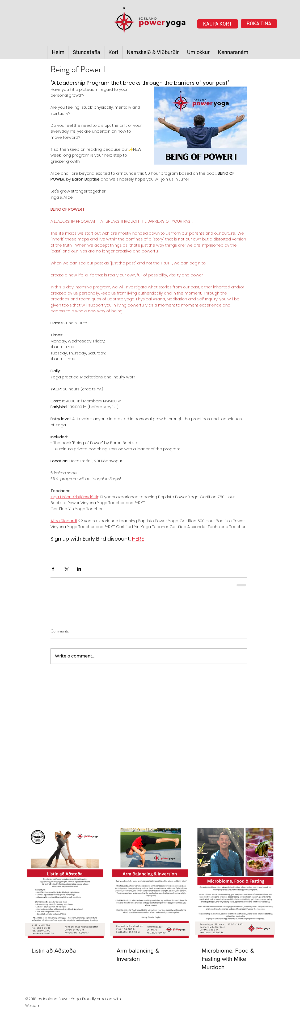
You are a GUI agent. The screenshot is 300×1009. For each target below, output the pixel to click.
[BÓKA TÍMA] (259, 23)
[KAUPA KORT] (217, 23)
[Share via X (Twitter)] (66, 568)
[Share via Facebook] (53, 568)
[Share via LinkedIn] (79, 568)
